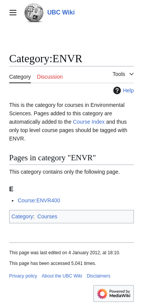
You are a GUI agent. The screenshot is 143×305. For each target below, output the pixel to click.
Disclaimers (98, 276)
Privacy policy (23, 276)
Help (122, 90)
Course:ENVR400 (39, 200)
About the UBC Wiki (62, 276)
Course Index (88, 122)
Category (22, 216)
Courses (47, 216)
